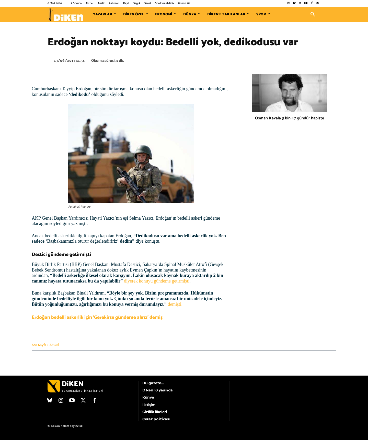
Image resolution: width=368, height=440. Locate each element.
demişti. (175, 304)
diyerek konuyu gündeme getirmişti (156, 281)
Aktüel (54, 345)
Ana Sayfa (39, 345)
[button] (312, 14)
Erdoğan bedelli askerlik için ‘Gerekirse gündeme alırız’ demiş (97, 317)
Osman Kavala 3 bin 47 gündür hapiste (289, 118)
